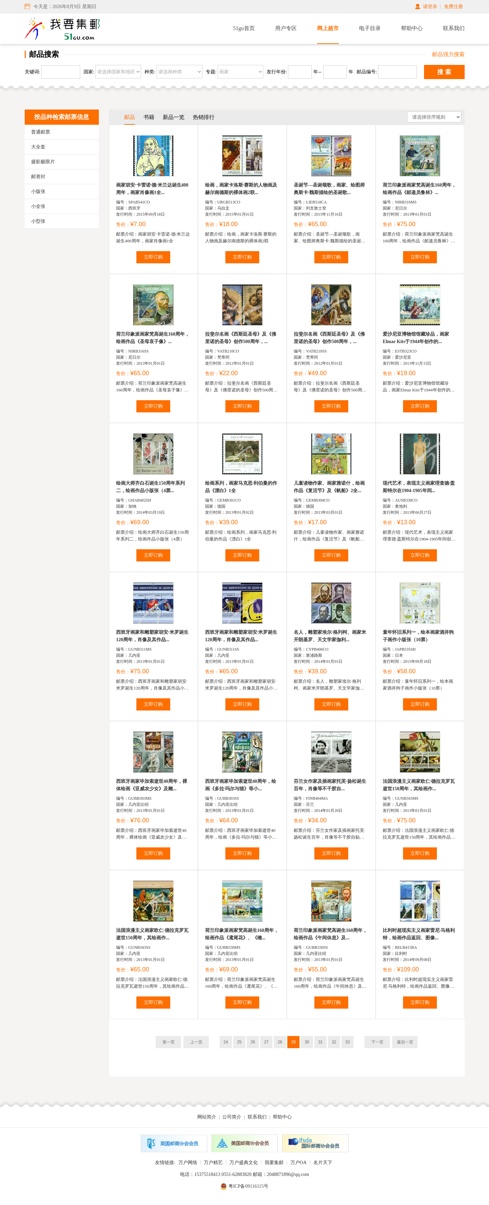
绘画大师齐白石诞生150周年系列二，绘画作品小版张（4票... (150, 487)
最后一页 (405, 1042)
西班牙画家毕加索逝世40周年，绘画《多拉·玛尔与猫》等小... (240, 785)
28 (279, 1042)
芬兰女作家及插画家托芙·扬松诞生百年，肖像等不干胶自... (330, 785)
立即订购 (153, 257)
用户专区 (286, 28)
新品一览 (173, 117)
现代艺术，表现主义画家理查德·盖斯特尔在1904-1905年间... (419, 487)
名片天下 (322, 1162)
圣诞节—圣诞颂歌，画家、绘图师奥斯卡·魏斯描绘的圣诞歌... (329, 189)
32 (334, 1042)
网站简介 (206, 1116)
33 (347, 1042)
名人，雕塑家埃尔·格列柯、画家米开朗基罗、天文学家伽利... (330, 636)
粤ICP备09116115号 (248, 1186)
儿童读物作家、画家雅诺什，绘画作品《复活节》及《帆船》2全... (329, 487)
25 (239, 1042)
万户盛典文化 (243, 1162)
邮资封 (38, 176)
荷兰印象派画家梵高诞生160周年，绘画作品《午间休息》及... (330, 934)
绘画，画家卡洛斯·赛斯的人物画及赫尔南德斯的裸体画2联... (241, 189)
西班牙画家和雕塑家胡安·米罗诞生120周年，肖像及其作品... (152, 636)
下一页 (377, 1042)
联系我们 (454, 28)
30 (307, 1042)
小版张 (38, 191)
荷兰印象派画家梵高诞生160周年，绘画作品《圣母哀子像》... (153, 338)
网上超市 (328, 28)
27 (266, 1042)
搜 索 (444, 72)
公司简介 (231, 1116)
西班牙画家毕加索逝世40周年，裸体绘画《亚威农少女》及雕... (151, 785)
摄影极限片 (43, 161)
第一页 (168, 1042)
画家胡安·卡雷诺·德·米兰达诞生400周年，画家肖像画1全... (152, 189)
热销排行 (204, 117)
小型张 (38, 221)
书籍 (148, 117)
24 (225, 1042)
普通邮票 (40, 132)
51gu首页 (244, 28)
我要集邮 (274, 1162)
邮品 (129, 117)
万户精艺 (213, 1162)
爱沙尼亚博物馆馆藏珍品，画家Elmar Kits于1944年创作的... (416, 338)
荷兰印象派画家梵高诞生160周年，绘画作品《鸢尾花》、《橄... (242, 934)
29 (293, 1042)
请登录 (430, 6)
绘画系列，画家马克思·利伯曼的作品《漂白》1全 (241, 487)
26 (252, 1042)
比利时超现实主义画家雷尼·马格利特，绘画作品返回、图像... (419, 934)
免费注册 (453, 6)
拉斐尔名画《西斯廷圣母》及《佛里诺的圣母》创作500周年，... (240, 338)
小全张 (38, 206)
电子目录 (370, 28)
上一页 (196, 1042)
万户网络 (187, 1162)
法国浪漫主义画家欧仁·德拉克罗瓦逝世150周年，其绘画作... (419, 785)
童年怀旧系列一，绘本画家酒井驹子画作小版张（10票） (418, 636)
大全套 (38, 146)
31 (320, 1042)
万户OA (298, 1162)
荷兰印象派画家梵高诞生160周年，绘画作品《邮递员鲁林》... (419, 189)
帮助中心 (412, 28)
